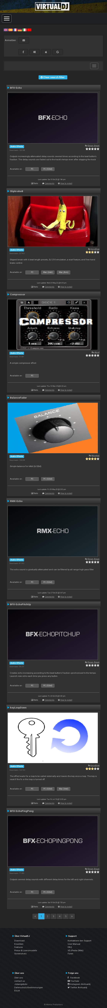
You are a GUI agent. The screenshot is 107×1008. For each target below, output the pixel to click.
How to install (66, 183)
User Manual (74, 944)
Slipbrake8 (16, 191)
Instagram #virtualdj (79, 984)
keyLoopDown (18, 707)
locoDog (95, 249)
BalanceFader (18, 397)
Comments (49, 183)
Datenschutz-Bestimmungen (28, 987)
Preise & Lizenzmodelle (25, 950)
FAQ (70, 947)
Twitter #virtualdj (77, 987)
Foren (70, 953)
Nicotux (95, 455)
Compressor (17, 294)
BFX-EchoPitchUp (20, 604)
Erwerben (18, 944)
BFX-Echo (16, 87)
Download (19, 940)
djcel (96, 352)
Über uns (18, 977)
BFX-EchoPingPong (22, 810)
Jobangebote (20, 984)
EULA (17, 990)
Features (18, 947)
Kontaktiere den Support (79, 940)
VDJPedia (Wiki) (75, 950)
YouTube (73, 981)
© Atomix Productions (53, 1004)
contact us (19, 981)
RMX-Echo (16, 501)
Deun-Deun (93, 146)
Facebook (74, 977)
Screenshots (20, 953)
